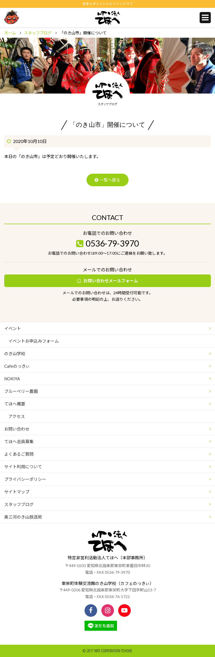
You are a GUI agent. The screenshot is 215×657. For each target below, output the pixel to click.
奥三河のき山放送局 (23, 516)
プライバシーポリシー (25, 479)
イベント (12, 328)
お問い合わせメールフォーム (110, 280)
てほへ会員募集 (19, 441)
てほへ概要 (14, 403)
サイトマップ (16, 491)
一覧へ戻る (109, 179)
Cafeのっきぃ (17, 366)
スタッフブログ (38, 32)
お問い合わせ (16, 428)
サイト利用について (23, 466)
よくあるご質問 (19, 454)
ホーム (10, 32)
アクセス (16, 416)
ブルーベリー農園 (21, 391)
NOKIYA (12, 378)
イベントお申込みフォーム (33, 340)
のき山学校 (14, 353)
